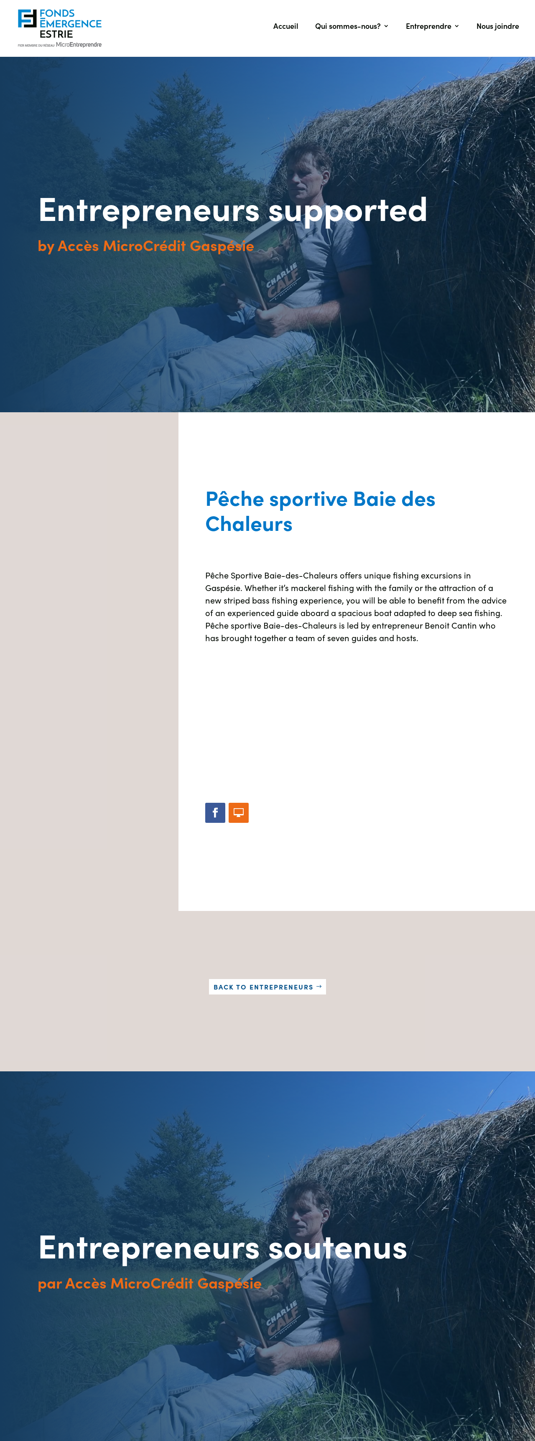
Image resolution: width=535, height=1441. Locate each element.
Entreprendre (428, 27)
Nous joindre (497, 27)
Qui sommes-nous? (348, 27)
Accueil (285, 27)
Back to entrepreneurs (263, 986)
